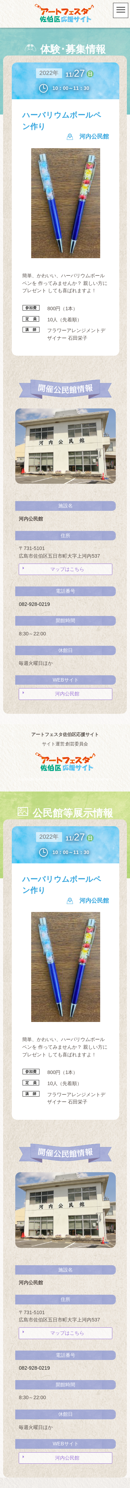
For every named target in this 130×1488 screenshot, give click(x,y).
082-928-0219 (34, 604)
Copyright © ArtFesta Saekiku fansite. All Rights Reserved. (64, 779)
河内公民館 (67, 693)
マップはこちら (67, 569)
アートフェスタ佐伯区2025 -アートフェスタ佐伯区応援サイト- (65, 13)
